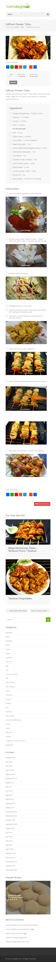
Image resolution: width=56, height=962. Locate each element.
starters (8, 737)
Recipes (8, 703)
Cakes (8, 645)
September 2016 (11, 824)
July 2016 (9, 833)
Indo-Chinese (10, 687)
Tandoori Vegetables (20, 598)
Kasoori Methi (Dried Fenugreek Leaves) (26, 148)
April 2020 (9, 766)
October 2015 (10, 866)
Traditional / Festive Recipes (15, 741)
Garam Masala (18, 167)
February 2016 (11, 853)
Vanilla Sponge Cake (20, 937)
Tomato (16, 121)
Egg (7, 666)
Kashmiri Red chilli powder (22, 152)
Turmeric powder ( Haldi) (21, 171)
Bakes (8, 637)
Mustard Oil (17, 175)
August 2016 (10, 828)
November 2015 (11, 862)
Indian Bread (10, 682)
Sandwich (9, 712)
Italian (8, 691)
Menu (10, 14)
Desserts (9, 662)
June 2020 (9, 762)
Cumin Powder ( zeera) (20, 163)
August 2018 (10, 774)
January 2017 (10, 808)
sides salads (10, 716)
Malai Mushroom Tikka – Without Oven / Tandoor (22, 549)
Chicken (8, 653)
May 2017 (9, 795)
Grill (22, 27)
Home (17, 27)
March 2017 (10, 799)
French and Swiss (12, 674)
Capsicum (16, 117)
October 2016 (10, 820)
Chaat (8, 649)
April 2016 (9, 845)
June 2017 (9, 791)
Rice (7, 707)
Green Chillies (17, 140)
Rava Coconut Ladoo (40, 611)
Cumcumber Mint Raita (17, 611)
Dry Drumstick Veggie (26, 929)
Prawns (8, 699)
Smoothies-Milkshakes (13, 720)
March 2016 (10, 849)
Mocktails (9, 695)
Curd (14, 133)
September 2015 (11, 870)
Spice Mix (9, 732)
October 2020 (10, 758)
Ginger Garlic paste (19, 144)
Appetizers (9, 633)
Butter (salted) (18, 179)
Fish (7, 670)
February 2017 (11, 803)
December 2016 (11, 812)
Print (13, 82)
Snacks (8, 724)
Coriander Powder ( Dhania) (22, 159)
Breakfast (9, 641)
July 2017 (9, 787)
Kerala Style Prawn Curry (20, 942)
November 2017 (11, 778)
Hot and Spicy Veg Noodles (28, 925)
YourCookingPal (11, 925)
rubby (7, 942)
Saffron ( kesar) (18, 136)
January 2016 (10, 857)
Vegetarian (9, 745)
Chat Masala (17, 156)
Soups (8, 728)
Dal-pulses (9, 658)
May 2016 (9, 841)
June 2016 (9, 837)
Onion (15, 125)
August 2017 (10, 783)
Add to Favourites (42, 504)
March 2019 (10, 770)
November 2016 (11, 816)
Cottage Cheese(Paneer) (21, 113)
